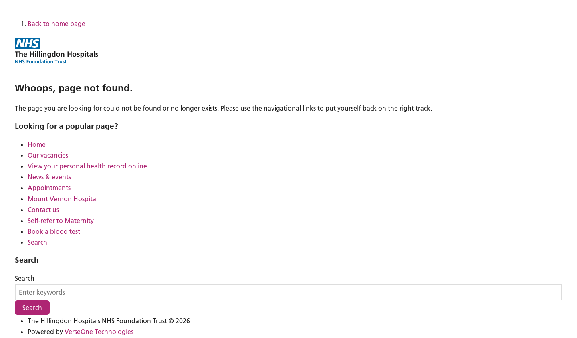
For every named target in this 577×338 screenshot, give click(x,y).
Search (37, 242)
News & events (49, 177)
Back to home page (56, 24)
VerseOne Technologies (99, 332)
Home (37, 144)
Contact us (43, 210)
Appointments (49, 188)
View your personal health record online (87, 166)
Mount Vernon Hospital (63, 199)
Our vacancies (48, 155)
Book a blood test (54, 231)
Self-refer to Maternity (61, 221)
